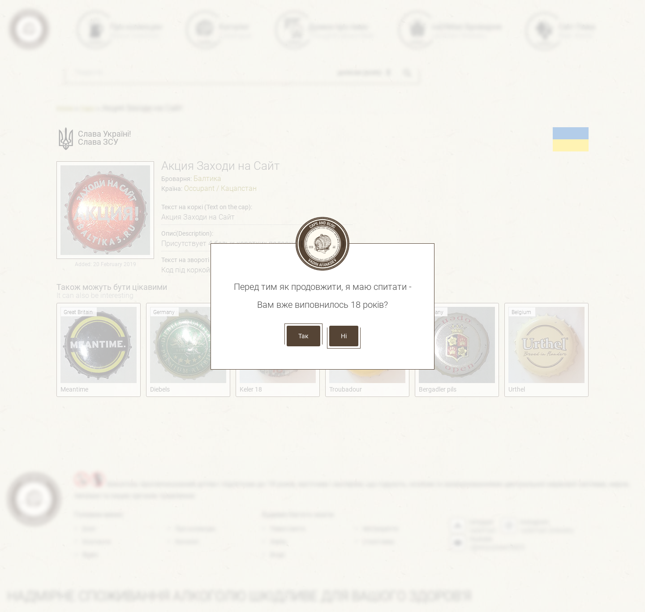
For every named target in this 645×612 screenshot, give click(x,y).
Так (303, 336)
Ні (344, 336)
